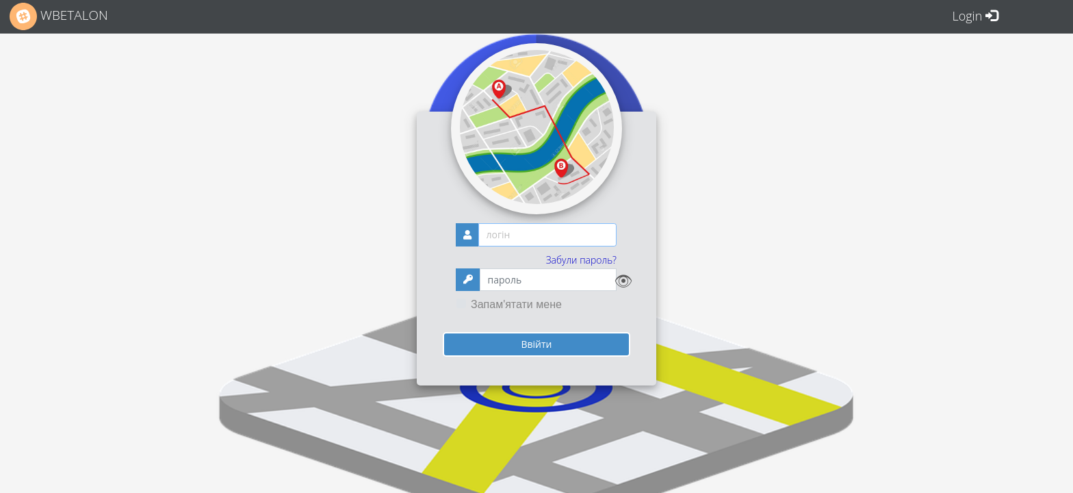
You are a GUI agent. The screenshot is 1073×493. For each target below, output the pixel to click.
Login (975, 16)
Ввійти (536, 344)
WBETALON (59, 16)
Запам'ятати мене (516, 304)
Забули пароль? (581, 259)
